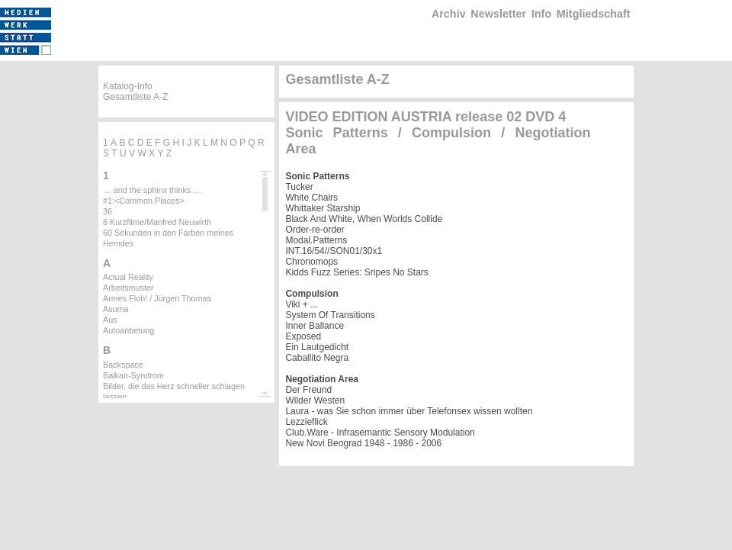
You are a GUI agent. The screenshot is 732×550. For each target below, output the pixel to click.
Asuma (116, 309)
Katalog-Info (127, 86)
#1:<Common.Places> (144, 200)
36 (107, 211)
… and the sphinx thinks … (152, 190)
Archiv (449, 14)
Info (541, 14)
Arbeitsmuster (128, 287)
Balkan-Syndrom (133, 375)
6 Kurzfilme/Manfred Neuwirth (157, 222)
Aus (110, 319)
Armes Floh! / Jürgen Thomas (157, 298)
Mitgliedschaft (594, 14)
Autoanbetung (128, 330)
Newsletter (498, 14)
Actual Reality (128, 276)
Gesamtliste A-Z (135, 97)
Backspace (123, 364)
